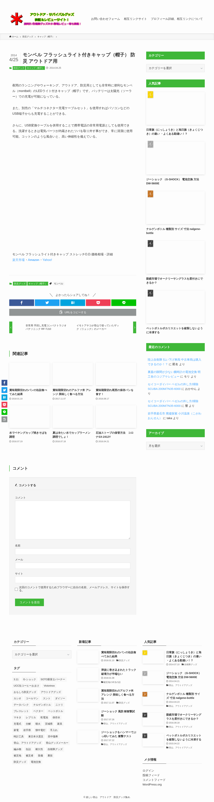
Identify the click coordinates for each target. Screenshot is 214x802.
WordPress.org (152, 784)
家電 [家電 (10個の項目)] (16, 730)
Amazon (33, 259)
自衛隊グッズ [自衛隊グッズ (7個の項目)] (55, 749)
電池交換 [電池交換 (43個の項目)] (36, 761)
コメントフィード (154, 779)
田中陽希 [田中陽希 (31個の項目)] (53, 736)
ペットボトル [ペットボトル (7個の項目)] (55, 711)
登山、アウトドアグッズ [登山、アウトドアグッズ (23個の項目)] (27, 742)
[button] (21, 302)
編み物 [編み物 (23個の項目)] (17, 749)
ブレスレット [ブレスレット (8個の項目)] (21, 711)
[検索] (202, 2)
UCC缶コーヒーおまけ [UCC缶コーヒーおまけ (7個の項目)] (26, 685)
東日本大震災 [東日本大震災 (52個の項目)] (35, 736)
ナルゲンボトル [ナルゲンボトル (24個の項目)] (42, 704)
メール (19, 559)
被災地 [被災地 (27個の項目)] (17, 755)
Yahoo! (47, 259)
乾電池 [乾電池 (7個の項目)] (44, 717)
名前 (17, 545)
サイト (19, 573)
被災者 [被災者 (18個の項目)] (29, 755)
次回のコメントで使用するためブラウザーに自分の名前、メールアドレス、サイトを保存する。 (74, 589)
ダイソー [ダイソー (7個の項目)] (60, 698)
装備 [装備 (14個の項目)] (40, 755)
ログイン (148, 770)
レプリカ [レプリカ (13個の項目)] (31, 717)
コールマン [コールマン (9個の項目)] (32, 698)
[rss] (192, 2)
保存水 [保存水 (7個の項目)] (56, 717)
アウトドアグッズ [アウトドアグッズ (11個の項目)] (51, 692)
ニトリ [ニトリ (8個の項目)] (59, 704)
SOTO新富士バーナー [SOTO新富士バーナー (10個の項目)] (53, 679)
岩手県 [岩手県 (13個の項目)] (27, 730)
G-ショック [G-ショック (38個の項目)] (29, 679)
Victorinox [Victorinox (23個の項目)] (49, 685)
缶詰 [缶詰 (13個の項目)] (28, 749)
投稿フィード (151, 775)
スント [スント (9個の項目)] (46, 698)
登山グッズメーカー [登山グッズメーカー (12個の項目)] (57, 742)
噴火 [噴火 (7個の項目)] (37, 723)
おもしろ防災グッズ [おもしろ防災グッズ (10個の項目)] (25, 692)
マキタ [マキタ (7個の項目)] (17, 717)
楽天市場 (18, 259)
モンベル (58, 283)
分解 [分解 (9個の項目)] (28, 723)
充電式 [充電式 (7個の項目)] (17, 723)
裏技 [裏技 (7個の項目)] (50, 755)
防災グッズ (19, 68)
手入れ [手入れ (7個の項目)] (54, 730)
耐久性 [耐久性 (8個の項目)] (39, 749)
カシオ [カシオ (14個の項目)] (17, 698)
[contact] (197, 2)
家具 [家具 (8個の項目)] (59, 723)
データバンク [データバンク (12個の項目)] (21, 704)
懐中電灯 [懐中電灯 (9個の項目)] (40, 730)
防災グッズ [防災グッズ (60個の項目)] (20, 761)
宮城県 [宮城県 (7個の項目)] (49, 723)
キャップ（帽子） (35, 68)
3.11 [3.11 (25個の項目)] (16, 679)
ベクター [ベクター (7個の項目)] (38, 711)
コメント (20, 497)
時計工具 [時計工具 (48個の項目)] (19, 736)
